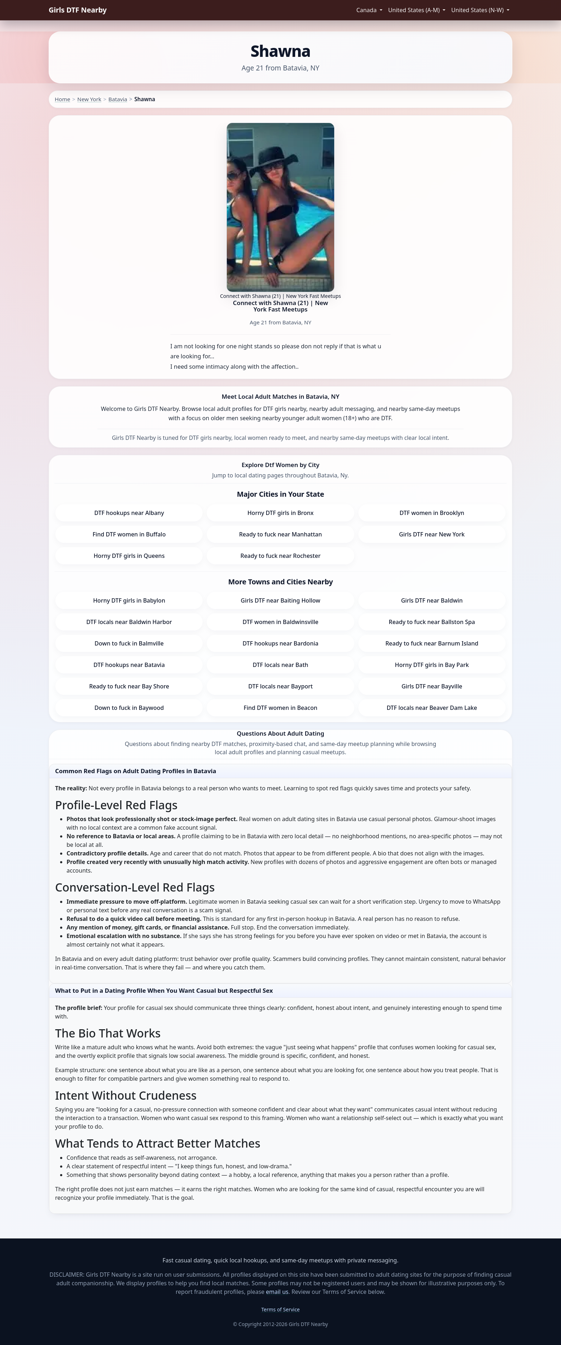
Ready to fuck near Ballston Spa (432, 622)
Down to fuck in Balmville (129, 643)
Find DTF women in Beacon (280, 708)
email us (277, 1292)
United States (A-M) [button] (414, 10)
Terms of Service (280, 1309)
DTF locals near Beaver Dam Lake (432, 708)
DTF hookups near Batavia (129, 665)
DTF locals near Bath (280, 665)
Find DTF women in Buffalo (129, 534)
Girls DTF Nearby (78, 10)
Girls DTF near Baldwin (432, 600)
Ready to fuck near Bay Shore (129, 686)
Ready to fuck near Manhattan (280, 534)
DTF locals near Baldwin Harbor (129, 622)
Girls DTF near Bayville (431, 686)
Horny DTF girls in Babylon (129, 600)
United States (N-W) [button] (478, 10)
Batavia (117, 99)
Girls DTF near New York (431, 534)
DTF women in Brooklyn (432, 513)
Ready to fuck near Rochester (280, 556)
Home (62, 99)
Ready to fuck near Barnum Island (431, 643)
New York (89, 99)
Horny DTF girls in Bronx (280, 513)
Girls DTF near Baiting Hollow (280, 600)
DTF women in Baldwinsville (280, 622)
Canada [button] (367, 10)
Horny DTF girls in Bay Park (432, 665)
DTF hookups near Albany (129, 513)
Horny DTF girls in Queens (129, 556)
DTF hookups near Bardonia (280, 643)
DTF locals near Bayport (280, 686)
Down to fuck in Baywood (129, 708)
